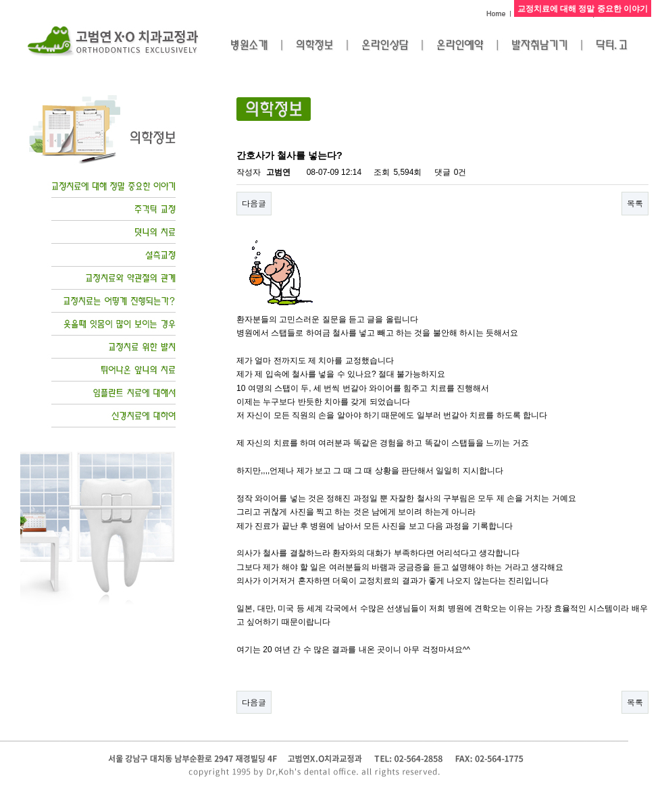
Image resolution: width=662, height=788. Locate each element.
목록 (635, 203)
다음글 (254, 203)
